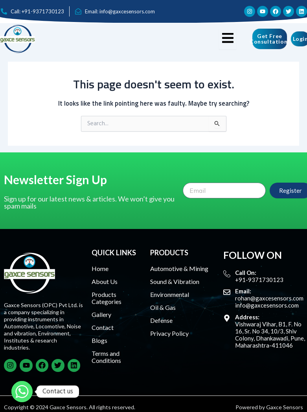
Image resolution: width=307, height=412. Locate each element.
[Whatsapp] (22, 391)
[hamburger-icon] (228, 38)
